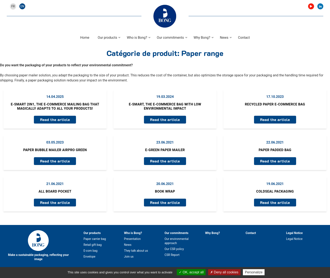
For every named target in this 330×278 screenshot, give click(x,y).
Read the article (55, 119)
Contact (244, 38)
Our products (107, 38)
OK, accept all (191, 272)
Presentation (132, 239)
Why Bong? (202, 38)
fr (13, 6)
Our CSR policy (174, 249)
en (22, 6)
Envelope (89, 256)
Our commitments (170, 38)
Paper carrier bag (95, 239)
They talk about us (136, 250)
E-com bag (90, 250)
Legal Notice (294, 233)
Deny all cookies (224, 272)
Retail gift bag (93, 244)
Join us (128, 256)
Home (84, 38)
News (224, 38)
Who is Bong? (137, 38)
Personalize (254, 272)
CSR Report (172, 255)
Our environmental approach (177, 241)
